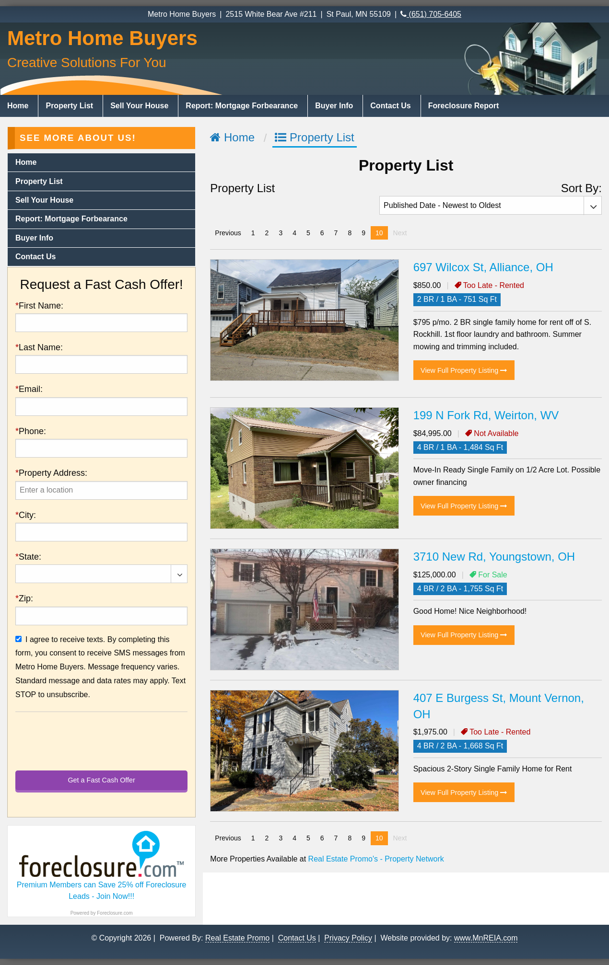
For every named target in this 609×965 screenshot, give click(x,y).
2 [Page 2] (267, 233)
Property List (69, 106)
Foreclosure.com (114, 913)
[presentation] (101, 490)
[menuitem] (19, 106)
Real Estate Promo (237, 937)
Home (17, 106)
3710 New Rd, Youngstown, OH (494, 556)
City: (25, 515)
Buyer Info (334, 106)
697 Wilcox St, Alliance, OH (483, 267)
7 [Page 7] (336, 233)
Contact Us (390, 106)
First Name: (39, 305)
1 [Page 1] (253, 233)
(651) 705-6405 (430, 14)
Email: (29, 389)
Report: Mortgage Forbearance (242, 106)
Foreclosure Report (463, 106)
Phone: (30, 431)
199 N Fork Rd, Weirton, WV (486, 415)
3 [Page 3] (280, 233)
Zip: (24, 598)
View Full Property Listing (464, 370)
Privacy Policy (348, 937)
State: (28, 557)
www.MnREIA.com (485, 937)
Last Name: (39, 347)
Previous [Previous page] (230, 232)
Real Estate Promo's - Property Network (376, 859)
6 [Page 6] (322, 233)
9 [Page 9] (363, 233)
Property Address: (51, 473)
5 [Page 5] (308, 233)
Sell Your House (139, 106)
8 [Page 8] (349, 233)
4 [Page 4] (294, 233)
